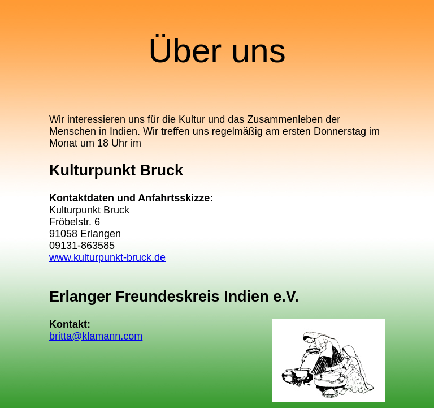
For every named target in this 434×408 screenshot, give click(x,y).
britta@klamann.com (95, 336)
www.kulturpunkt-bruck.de (107, 257)
